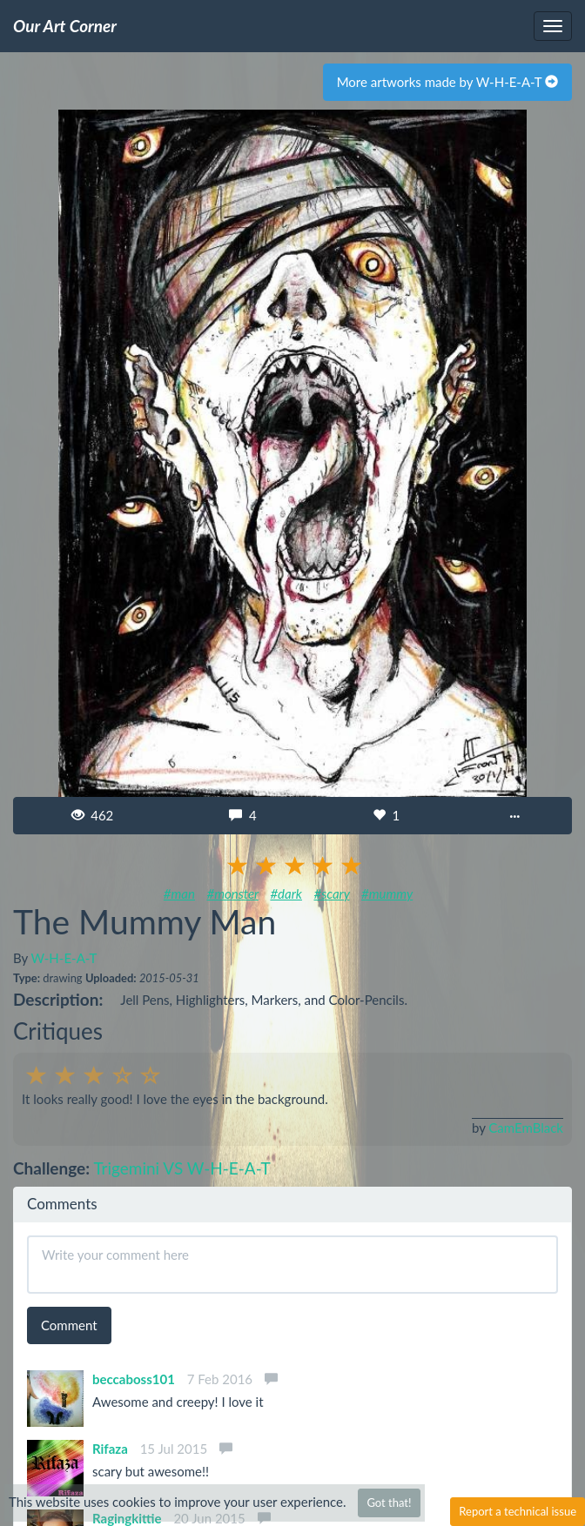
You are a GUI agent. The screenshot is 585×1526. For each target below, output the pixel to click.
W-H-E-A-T (64, 958)
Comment (69, 1325)
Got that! (388, 1502)
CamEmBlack (525, 1127)
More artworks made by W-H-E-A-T (447, 82)
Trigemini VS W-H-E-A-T (181, 1168)
